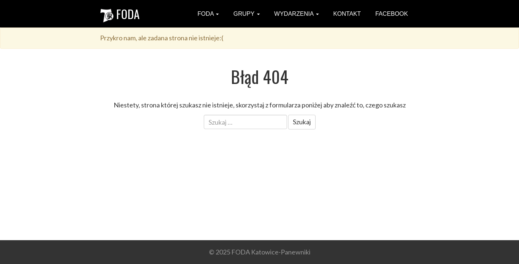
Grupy (246, 13)
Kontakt (346, 13)
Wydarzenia (296, 13)
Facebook (390, 13)
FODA (120, 14)
